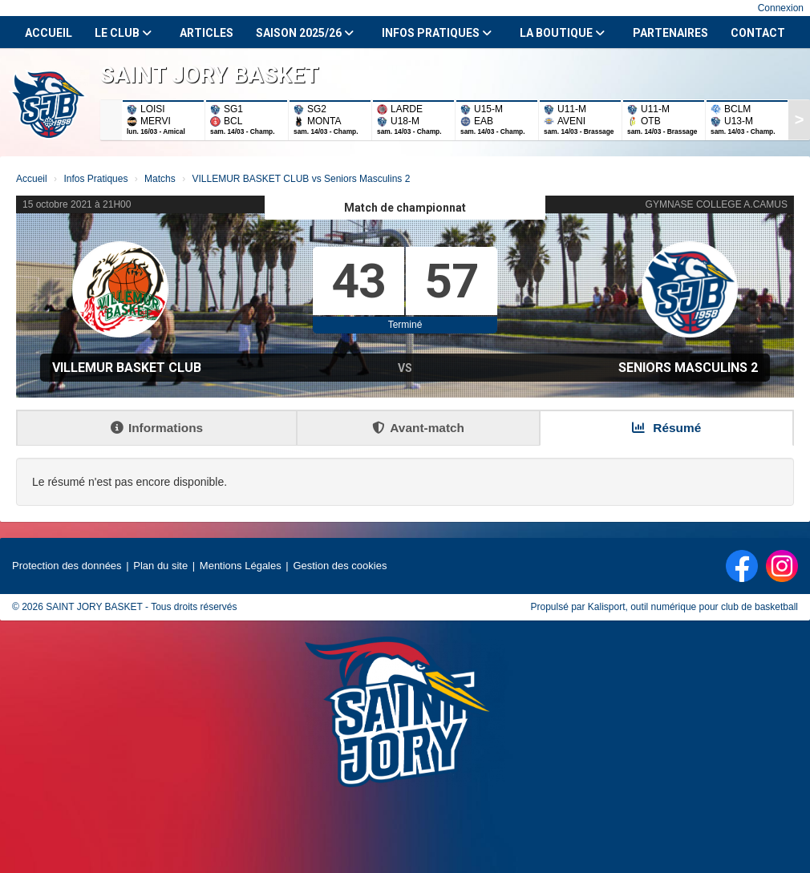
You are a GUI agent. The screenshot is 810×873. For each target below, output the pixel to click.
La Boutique (562, 32)
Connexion (781, 8)
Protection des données (67, 566)
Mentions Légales (240, 566)
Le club (123, 32)
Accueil (48, 32)
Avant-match (418, 427)
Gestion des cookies (340, 566)
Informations (157, 427)
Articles (206, 32)
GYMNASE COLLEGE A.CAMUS (717, 204)
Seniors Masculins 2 (688, 367)
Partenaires (670, 32)
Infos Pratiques (437, 32)
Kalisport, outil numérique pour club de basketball (693, 606)
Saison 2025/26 (305, 32)
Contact (758, 32)
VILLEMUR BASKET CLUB (126, 367)
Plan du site (160, 566)
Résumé (666, 427)
